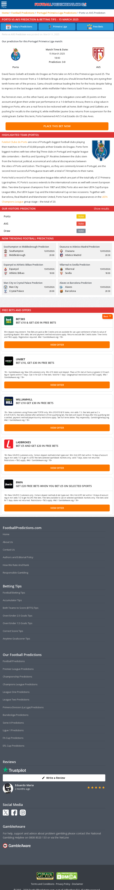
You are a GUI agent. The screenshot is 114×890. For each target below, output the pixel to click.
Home (5, 12)
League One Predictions (16, 692)
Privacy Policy (63, 884)
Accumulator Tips (12, 600)
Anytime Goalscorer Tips (16, 638)
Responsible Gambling (15, 572)
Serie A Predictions (13, 722)
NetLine (64, 837)
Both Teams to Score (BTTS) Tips (20, 607)
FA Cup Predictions (13, 738)
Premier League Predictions (18, 669)
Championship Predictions (17, 676)
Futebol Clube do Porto (14, 142)
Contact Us (9, 549)
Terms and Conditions (42, 884)
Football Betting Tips (14, 592)
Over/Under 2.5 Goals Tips (17, 615)
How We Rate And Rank (16, 565)
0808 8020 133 (38, 837)
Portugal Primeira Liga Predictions (57, 12)
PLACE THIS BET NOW (57, 126)
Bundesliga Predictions (15, 715)
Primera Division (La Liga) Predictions (23, 707)
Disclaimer (77, 884)
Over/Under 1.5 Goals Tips (17, 623)
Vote (81, 216)
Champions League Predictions (20, 684)
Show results (101, 208)
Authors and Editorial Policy (18, 557)
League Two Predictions (16, 699)
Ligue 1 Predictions (13, 730)
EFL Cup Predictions (13, 745)
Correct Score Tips (13, 631)
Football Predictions (22, 12)
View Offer (57, 344)
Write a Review (53, 778)
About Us (8, 542)
